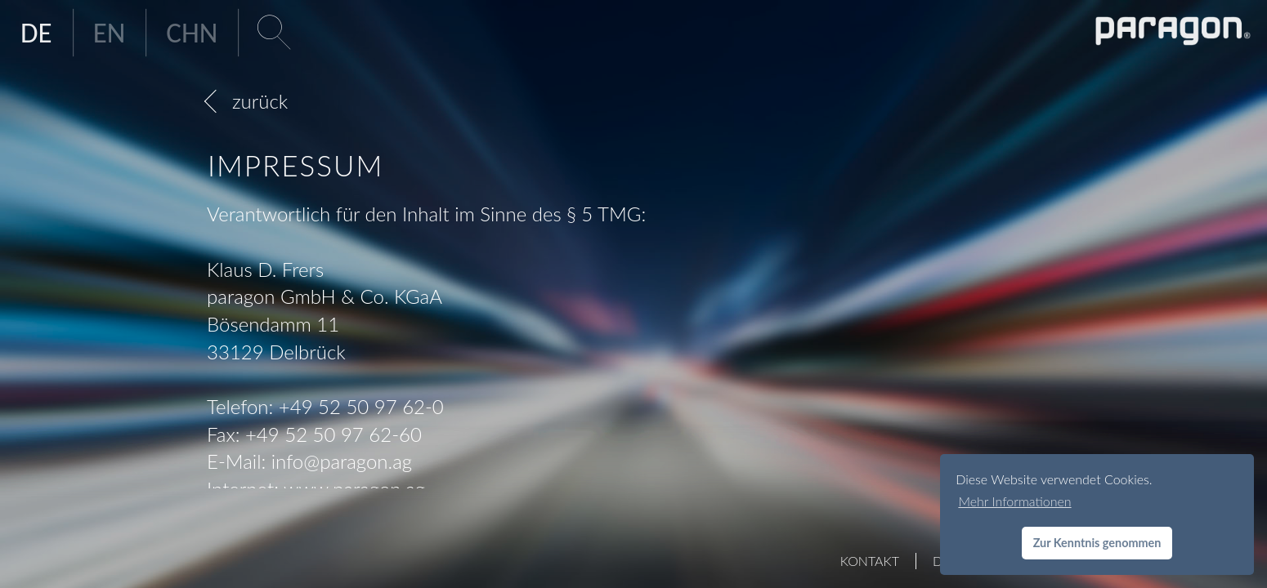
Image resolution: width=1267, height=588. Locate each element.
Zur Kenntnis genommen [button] (1097, 543)
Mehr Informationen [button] (1014, 501)
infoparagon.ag (341, 461)
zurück (260, 101)
